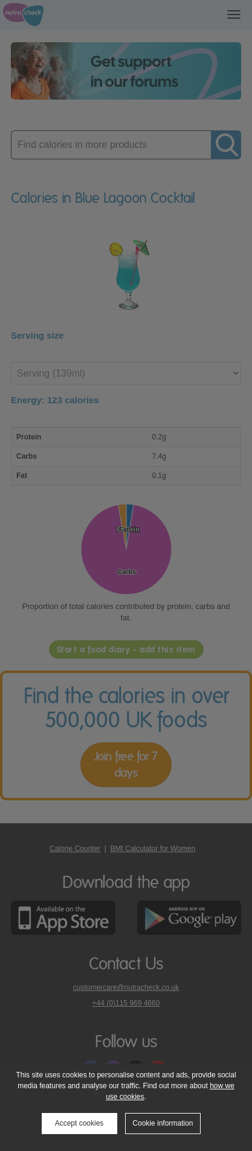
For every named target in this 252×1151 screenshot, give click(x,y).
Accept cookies (79, 1123)
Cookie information (162, 1123)
